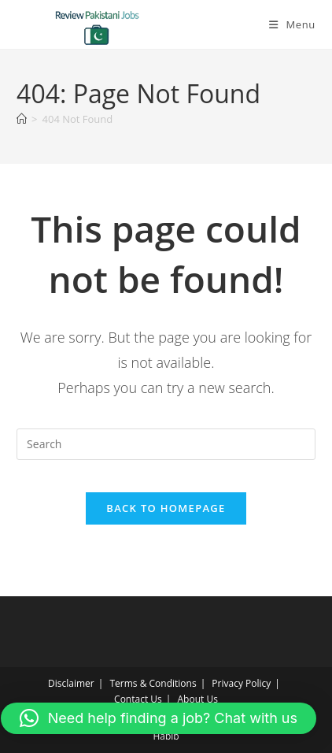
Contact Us (138, 699)
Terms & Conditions (152, 683)
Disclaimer (71, 683)
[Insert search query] (166, 444)
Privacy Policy (241, 683)
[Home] (22, 119)
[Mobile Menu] (292, 24)
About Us (198, 699)
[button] (158, 718)
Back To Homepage (165, 508)
